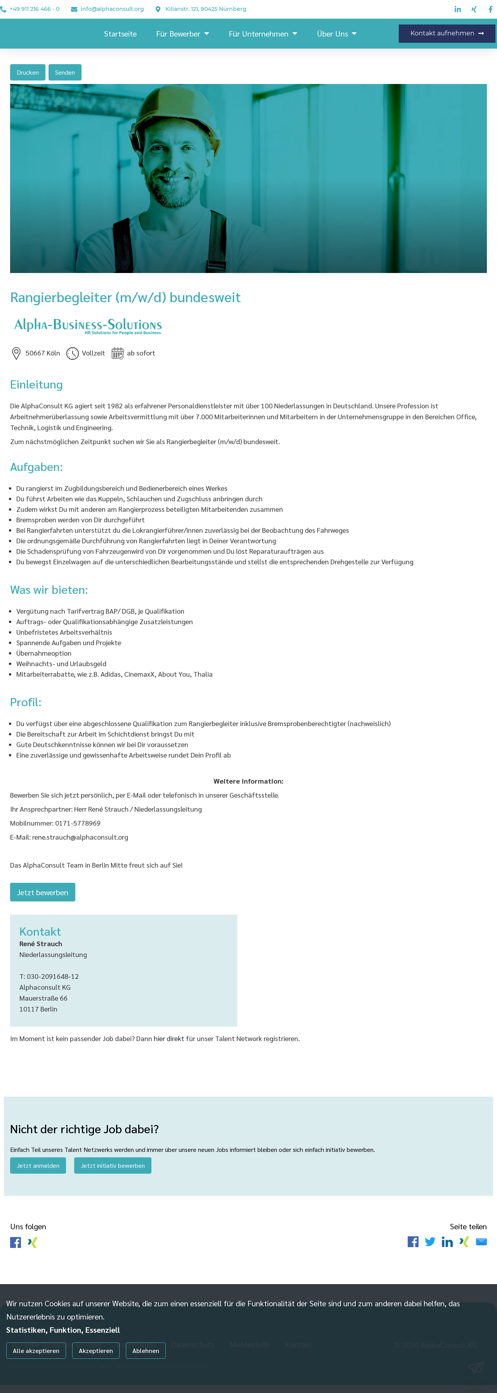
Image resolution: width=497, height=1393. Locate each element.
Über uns (337, 33)
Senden (65, 72)
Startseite (120, 33)
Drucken (28, 72)
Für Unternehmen (263, 33)
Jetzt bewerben (42, 895)
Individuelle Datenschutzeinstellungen (46, 1374)
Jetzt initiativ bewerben (113, 1170)
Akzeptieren (96, 1350)
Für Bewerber (182, 33)
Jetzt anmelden (38, 1170)
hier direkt (170, 1043)
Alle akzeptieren (36, 1350)
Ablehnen (145, 1350)
